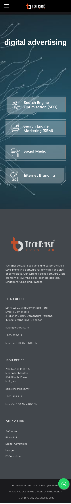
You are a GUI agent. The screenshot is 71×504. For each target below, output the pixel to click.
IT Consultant (13, 456)
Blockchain (11, 438)
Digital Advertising (16, 444)
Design (9, 450)
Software (11, 431)
